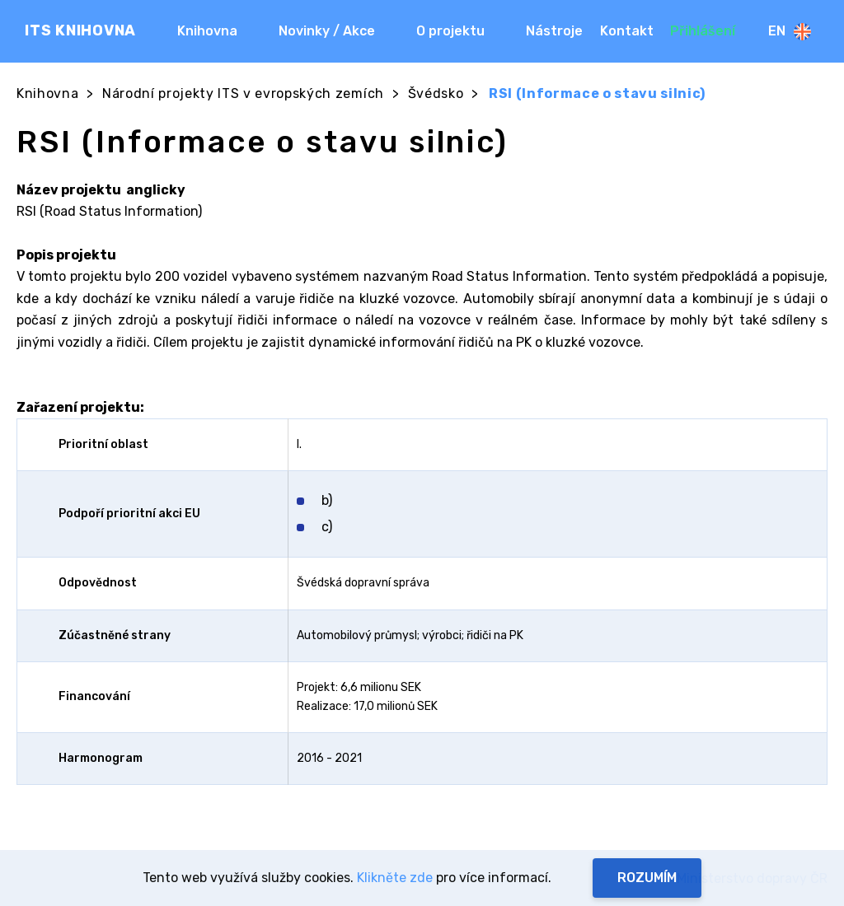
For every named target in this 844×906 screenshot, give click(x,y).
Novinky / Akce (327, 31)
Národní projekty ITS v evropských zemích (243, 93)
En (789, 31)
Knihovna (207, 31)
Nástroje (554, 31)
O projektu (450, 31)
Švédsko (436, 93)
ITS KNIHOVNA (80, 30)
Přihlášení (702, 31)
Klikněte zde (395, 877)
